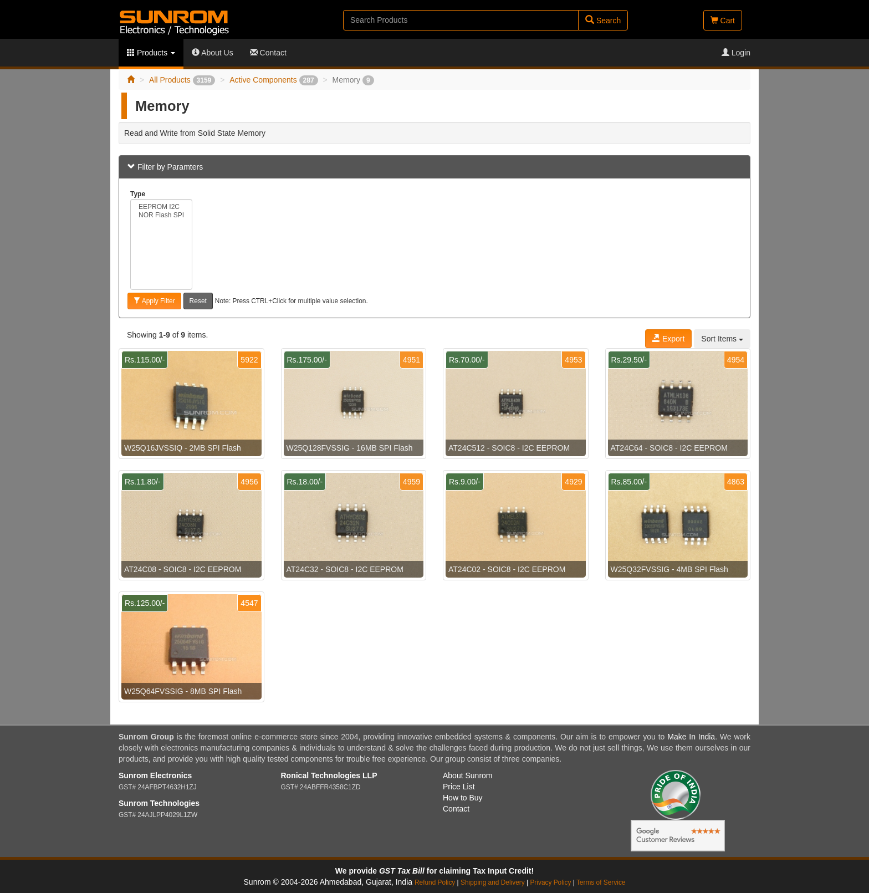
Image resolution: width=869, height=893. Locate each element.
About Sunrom (468, 775)
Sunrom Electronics (155, 775)
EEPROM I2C (161, 207)
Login (736, 52)
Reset (198, 301)
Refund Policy (435, 882)
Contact (268, 52)
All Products (182, 79)
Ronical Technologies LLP (329, 775)
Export (668, 338)
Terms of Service (601, 882)
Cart (722, 20)
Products (151, 52)
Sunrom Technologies (159, 803)
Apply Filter (154, 301)
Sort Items (722, 338)
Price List (459, 786)
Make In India (691, 736)
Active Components (273, 79)
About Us (212, 52)
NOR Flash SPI (161, 215)
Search (603, 20)
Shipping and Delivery (493, 882)
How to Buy (463, 797)
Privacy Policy (550, 882)
